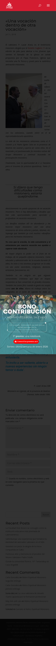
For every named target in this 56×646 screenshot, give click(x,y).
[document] (28, 323)
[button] (51, 301)
